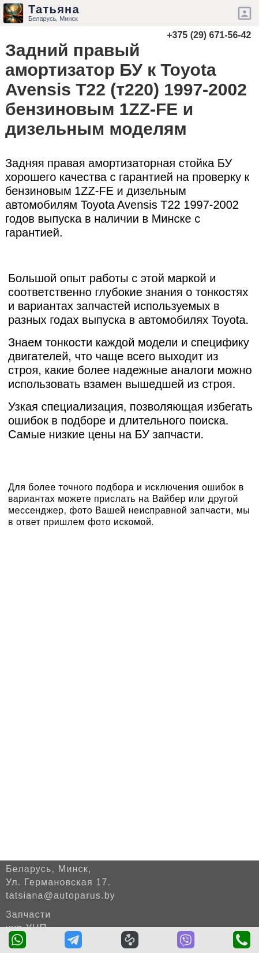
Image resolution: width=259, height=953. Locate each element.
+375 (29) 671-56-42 (209, 35)
